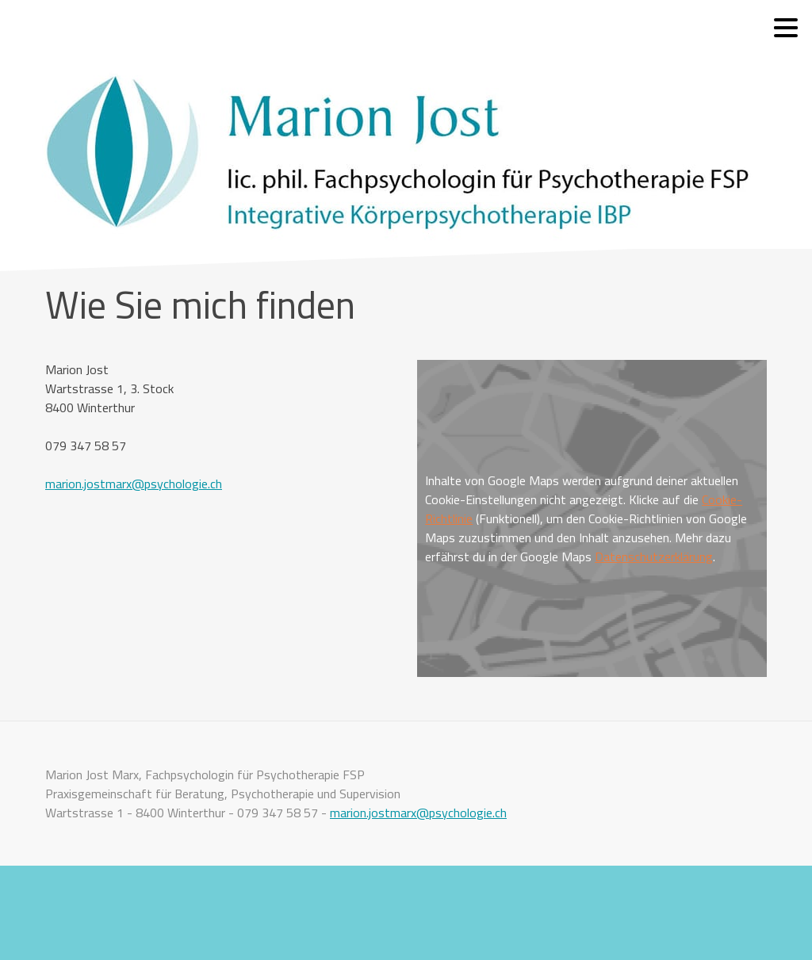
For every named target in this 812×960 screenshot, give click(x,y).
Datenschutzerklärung (654, 556)
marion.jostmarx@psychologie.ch (133, 483)
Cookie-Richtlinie (79, 913)
